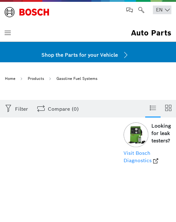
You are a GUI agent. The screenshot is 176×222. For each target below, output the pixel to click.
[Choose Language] (162, 10)
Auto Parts (151, 33)
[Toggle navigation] (8, 32)
